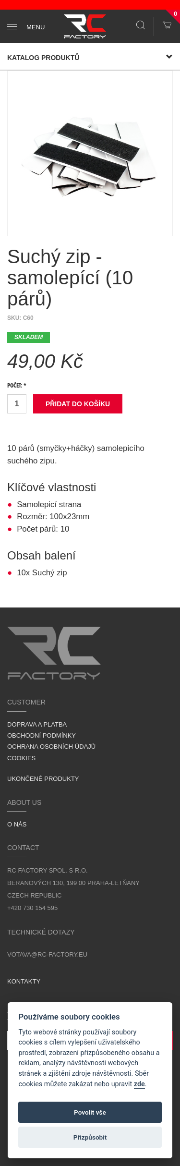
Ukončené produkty (43, 778)
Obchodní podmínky (41, 735)
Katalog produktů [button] (90, 57)
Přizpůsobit (90, 1137)
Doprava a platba (37, 724)
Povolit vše (90, 1112)
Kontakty (23, 981)
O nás (16, 824)
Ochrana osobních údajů (51, 746)
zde (139, 1084)
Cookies (21, 758)
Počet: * (16, 386)
